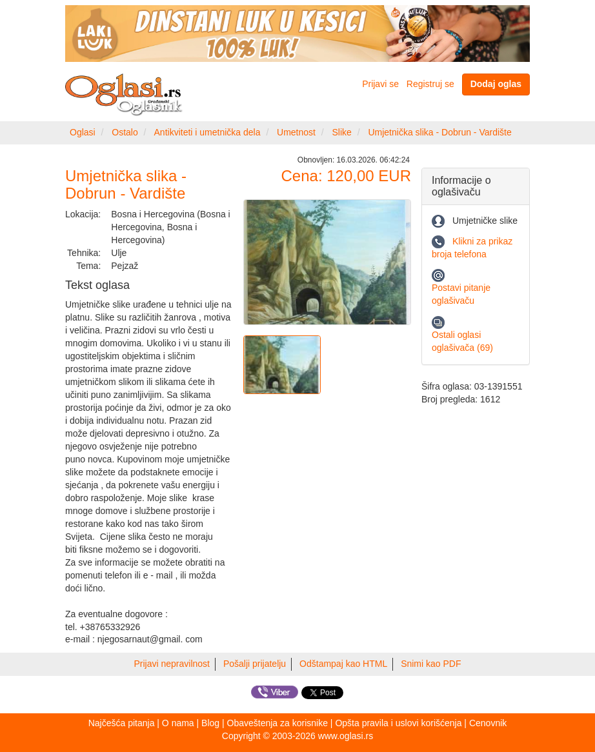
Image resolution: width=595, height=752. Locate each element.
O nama (178, 723)
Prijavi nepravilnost (172, 663)
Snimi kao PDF (431, 663)
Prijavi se (380, 84)
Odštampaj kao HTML (343, 663)
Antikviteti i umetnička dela (207, 132)
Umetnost (296, 132)
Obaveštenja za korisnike (277, 723)
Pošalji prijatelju (254, 663)
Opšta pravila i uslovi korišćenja (398, 723)
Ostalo (124, 132)
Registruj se (430, 84)
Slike (342, 132)
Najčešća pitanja (121, 723)
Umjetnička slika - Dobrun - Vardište (439, 132)
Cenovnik (488, 723)
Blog (210, 723)
